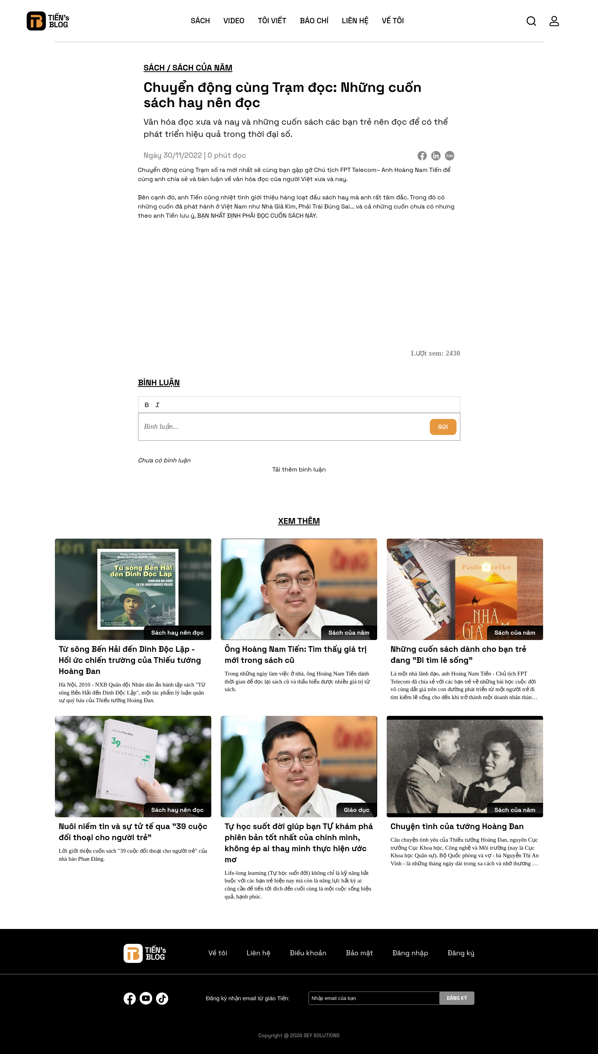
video (233, 21)
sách (200, 21)
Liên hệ (355, 21)
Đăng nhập (410, 952)
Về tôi (218, 952)
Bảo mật (359, 952)
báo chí (314, 21)
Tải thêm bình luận (299, 469)
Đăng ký (461, 952)
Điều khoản (308, 952)
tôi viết (272, 21)
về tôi (393, 21)
